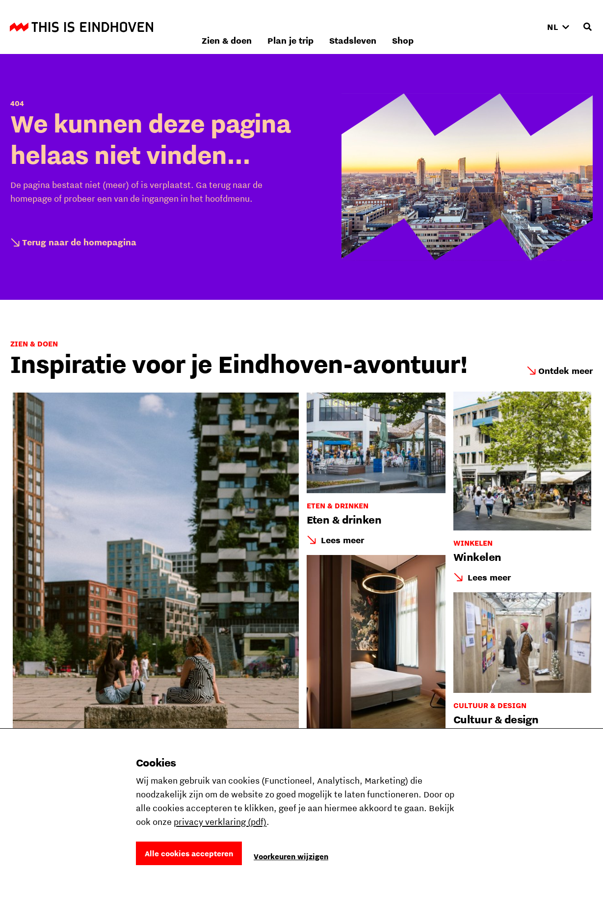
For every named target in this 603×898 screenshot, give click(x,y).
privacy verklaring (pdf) (220, 821)
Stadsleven (466, 26)
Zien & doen (340, 26)
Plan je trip (404, 26)
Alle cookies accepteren (189, 853)
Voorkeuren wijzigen (291, 856)
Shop (516, 26)
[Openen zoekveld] (587, 27)
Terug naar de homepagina (79, 242)
